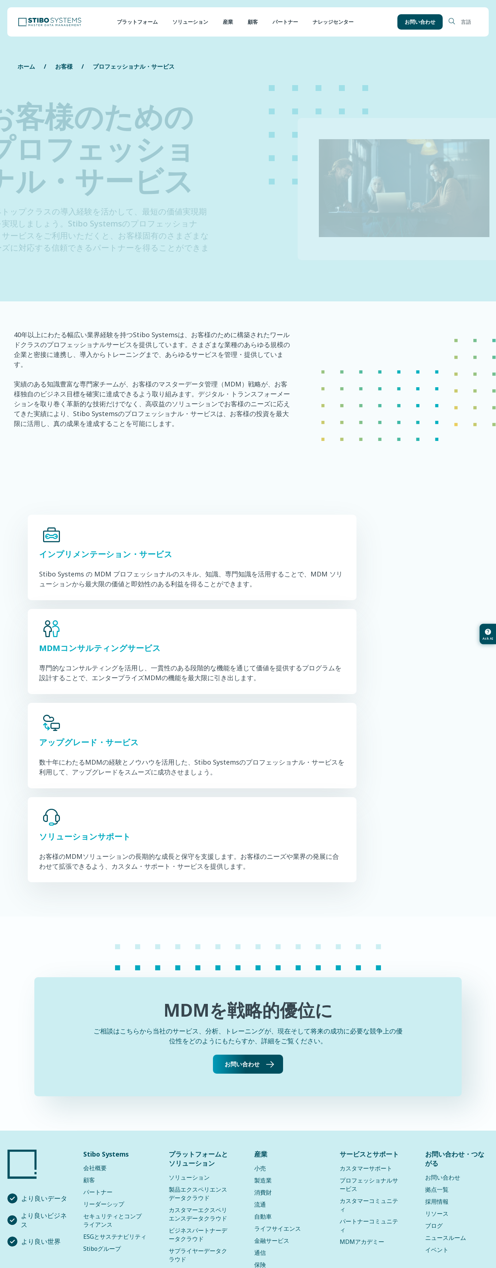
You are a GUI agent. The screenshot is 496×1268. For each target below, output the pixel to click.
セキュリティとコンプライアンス (112, 1058)
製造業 (263, 1018)
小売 (260, 1006)
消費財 (263, 1030)
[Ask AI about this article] (487, 634)
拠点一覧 (437, 1027)
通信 (260, 1090)
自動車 (263, 1054)
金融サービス (271, 1078)
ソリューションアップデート (198, 1154)
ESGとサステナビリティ (114, 1074)
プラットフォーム (137, 22)
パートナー (285, 22)
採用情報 (437, 1039)
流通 (260, 1042)
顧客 (253, 22)
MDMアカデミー (362, 1079)
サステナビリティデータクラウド (198, 1134)
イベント (437, 1088)
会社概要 (95, 1006)
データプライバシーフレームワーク (213, 1231)
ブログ (434, 1063)
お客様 (64, 66)
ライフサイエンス (277, 1066)
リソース (437, 1051)
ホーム (26, 66)
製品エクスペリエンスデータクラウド (198, 1031)
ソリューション (190, 22)
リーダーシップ (103, 1042)
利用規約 (282, 1231)
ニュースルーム (445, 1075)
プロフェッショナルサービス (369, 1022)
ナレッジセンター (333, 22)
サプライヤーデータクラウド (198, 1093)
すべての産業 (271, 1115)
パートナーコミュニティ (369, 1063)
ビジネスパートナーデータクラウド (198, 1072)
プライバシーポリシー (126, 1231)
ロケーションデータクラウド (198, 1113)
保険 (260, 1102)
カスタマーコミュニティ (369, 1043)
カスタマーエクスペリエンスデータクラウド (198, 1052)
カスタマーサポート (366, 1006)
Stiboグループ (102, 1086)
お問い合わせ (418, 22)
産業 (228, 22)
